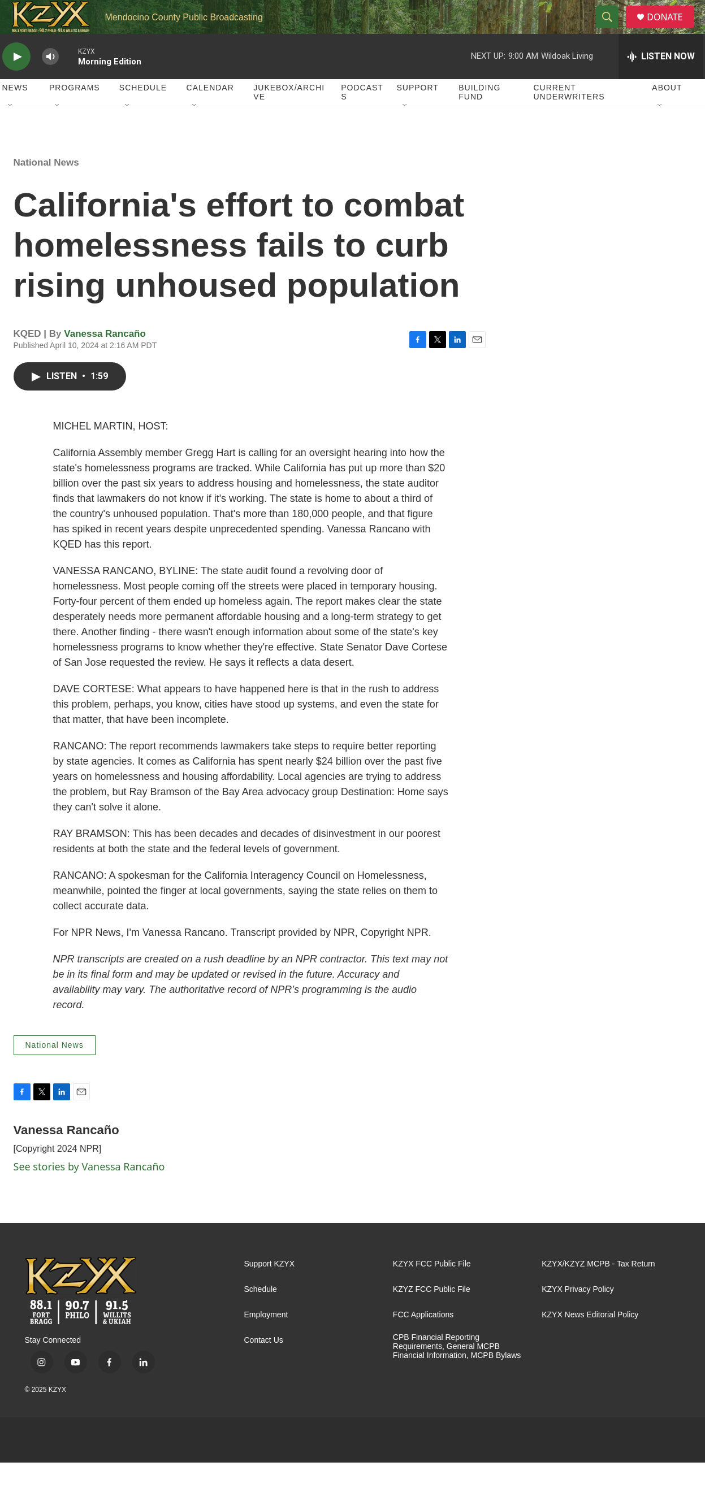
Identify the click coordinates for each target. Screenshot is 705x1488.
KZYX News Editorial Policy (590, 1340)
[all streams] (661, 82)
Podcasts (362, 118)
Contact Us (263, 1365)
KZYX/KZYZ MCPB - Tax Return (598, 1289)
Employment (266, 1340)
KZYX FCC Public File (432, 1289)
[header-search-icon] (611, 30)
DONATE (671, 30)
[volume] (50, 82)
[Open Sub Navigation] (10, 131)
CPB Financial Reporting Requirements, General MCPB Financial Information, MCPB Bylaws (457, 1372)
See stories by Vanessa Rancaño (89, 1192)
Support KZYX (269, 1289)
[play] (16, 82)
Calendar (210, 113)
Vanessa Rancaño (105, 359)
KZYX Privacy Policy (578, 1315)
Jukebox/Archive (289, 118)
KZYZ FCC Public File (431, 1315)
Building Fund (479, 118)
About (667, 113)
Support (418, 113)
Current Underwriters (568, 118)
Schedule (143, 113)
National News (46, 188)
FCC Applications (423, 1340)
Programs (74, 113)
